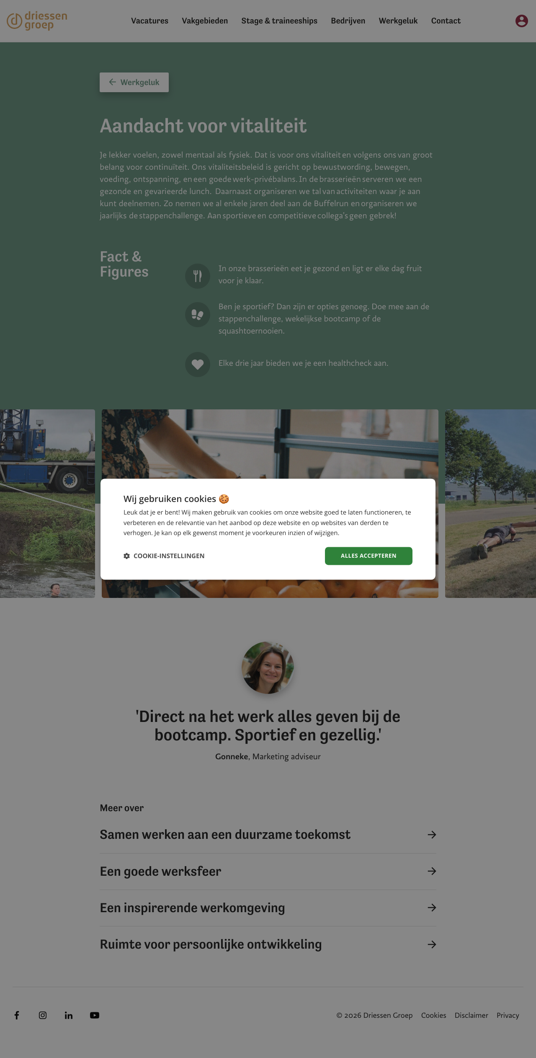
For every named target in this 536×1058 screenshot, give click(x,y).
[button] (164, 556)
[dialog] (268, 529)
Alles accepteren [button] (367, 555)
